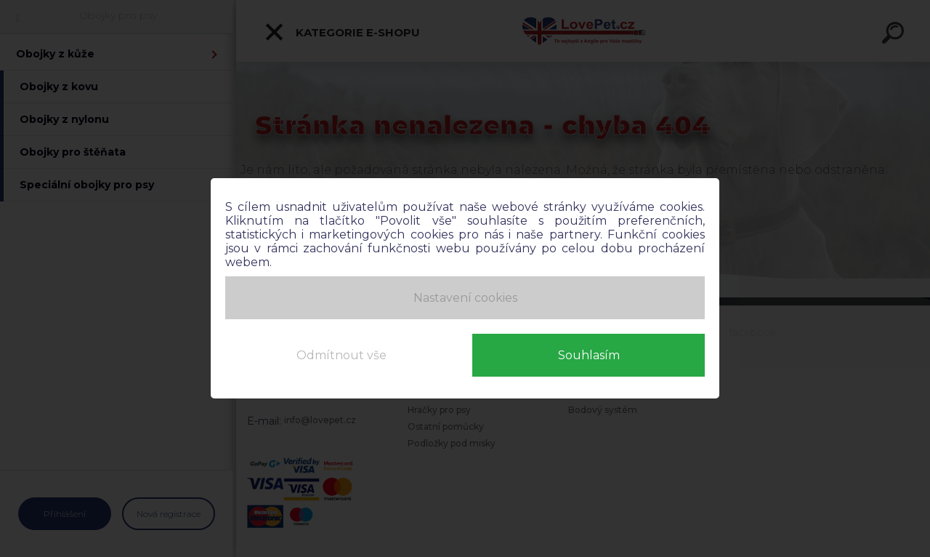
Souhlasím (589, 355)
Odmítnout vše (341, 355)
